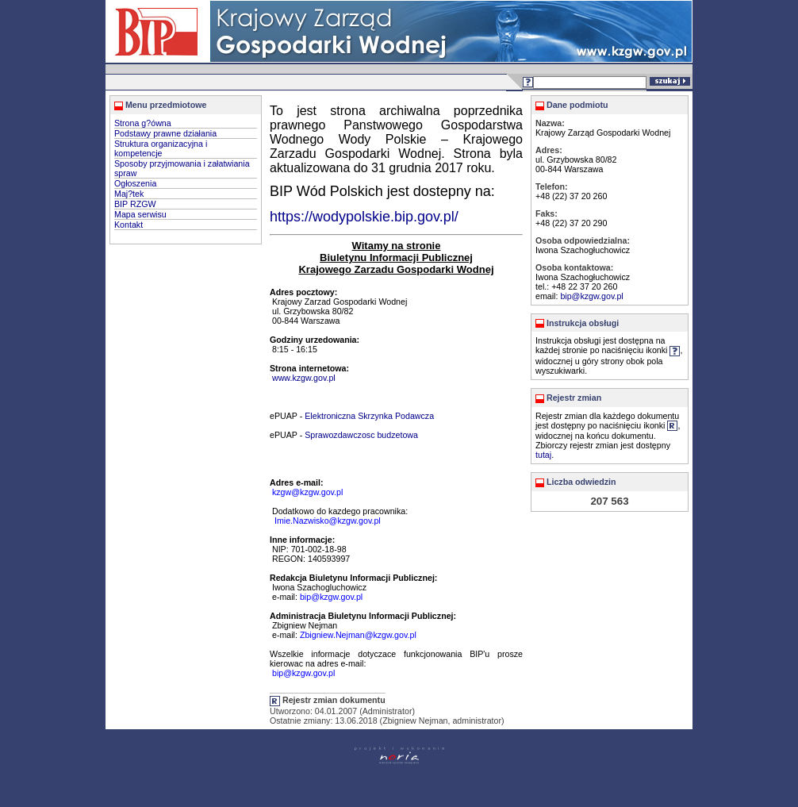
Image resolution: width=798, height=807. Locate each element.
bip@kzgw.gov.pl (591, 296)
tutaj (543, 454)
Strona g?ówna (142, 123)
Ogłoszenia (135, 183)
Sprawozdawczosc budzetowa (361, 435)
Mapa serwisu (140, 214)
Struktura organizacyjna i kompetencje (160, 148)
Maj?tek (129, 193)
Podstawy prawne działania (165, 133)
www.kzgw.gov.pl (304, 377)
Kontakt (128, 224)
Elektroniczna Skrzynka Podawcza (369, 416)
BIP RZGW (135, 204)
